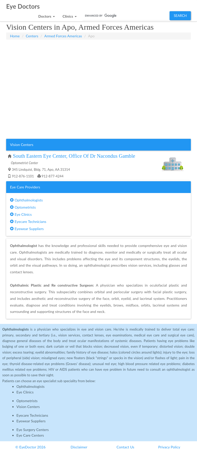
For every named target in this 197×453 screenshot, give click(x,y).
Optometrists (23, 207)
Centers (32, 36)
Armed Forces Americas (63, 36)
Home (15, 36)
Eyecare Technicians (28, 221)
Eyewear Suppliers (27, 229)
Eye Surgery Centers (32, 429)
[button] (46, 15)
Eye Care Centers (30, 435)
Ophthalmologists (26, 200)
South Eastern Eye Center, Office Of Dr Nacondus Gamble (74, 156)
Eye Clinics (21, 214)
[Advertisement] (98, 52)
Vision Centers (28, 406)
